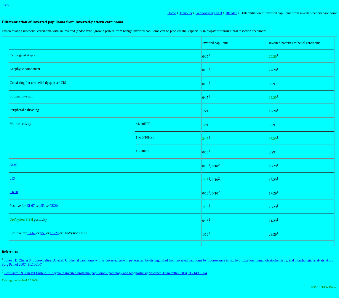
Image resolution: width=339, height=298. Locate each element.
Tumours (185, 13)
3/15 (205, 138)
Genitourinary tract (209, 13)
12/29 (273, 97)
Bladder (231, 13)
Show (6, 4)
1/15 (205, 180)
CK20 (14, 192)
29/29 (273, 56)
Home (172, 13)
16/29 (273, 138)
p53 (12, 178)
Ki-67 (14, 165)
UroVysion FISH (21, 219)
